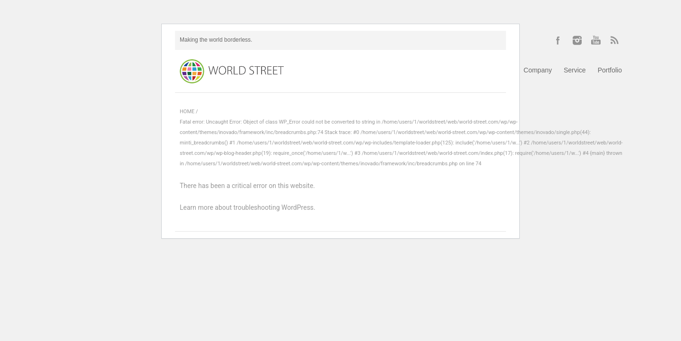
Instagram (577, 40)
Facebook (558, 40)
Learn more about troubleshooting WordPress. (247, 207)
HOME (187, 111)
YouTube (595, 40)
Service (575, 70)
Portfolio (610, 70)
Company (538, 70)
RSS (614, 40)
